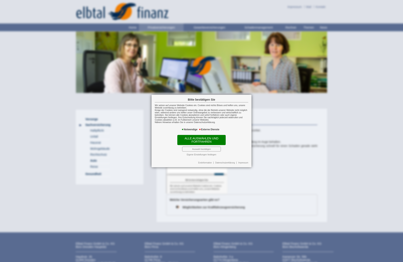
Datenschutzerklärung (225, 163)
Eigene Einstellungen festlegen (201, 154)
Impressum (243, 163)
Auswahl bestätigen (201, 149)
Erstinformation (205, 163)
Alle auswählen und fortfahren (201, 140)
